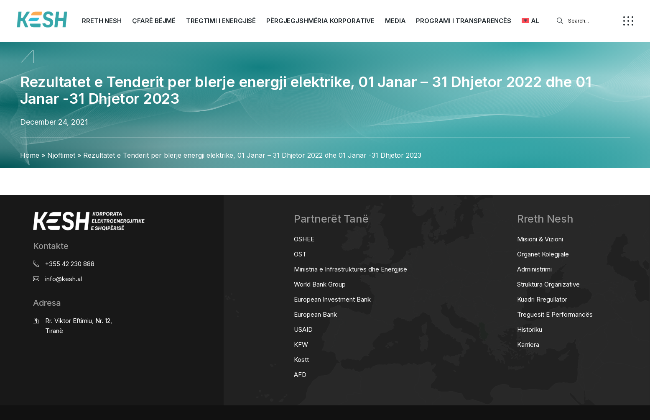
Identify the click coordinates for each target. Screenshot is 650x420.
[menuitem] (531, 21)
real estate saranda (3, 175)
